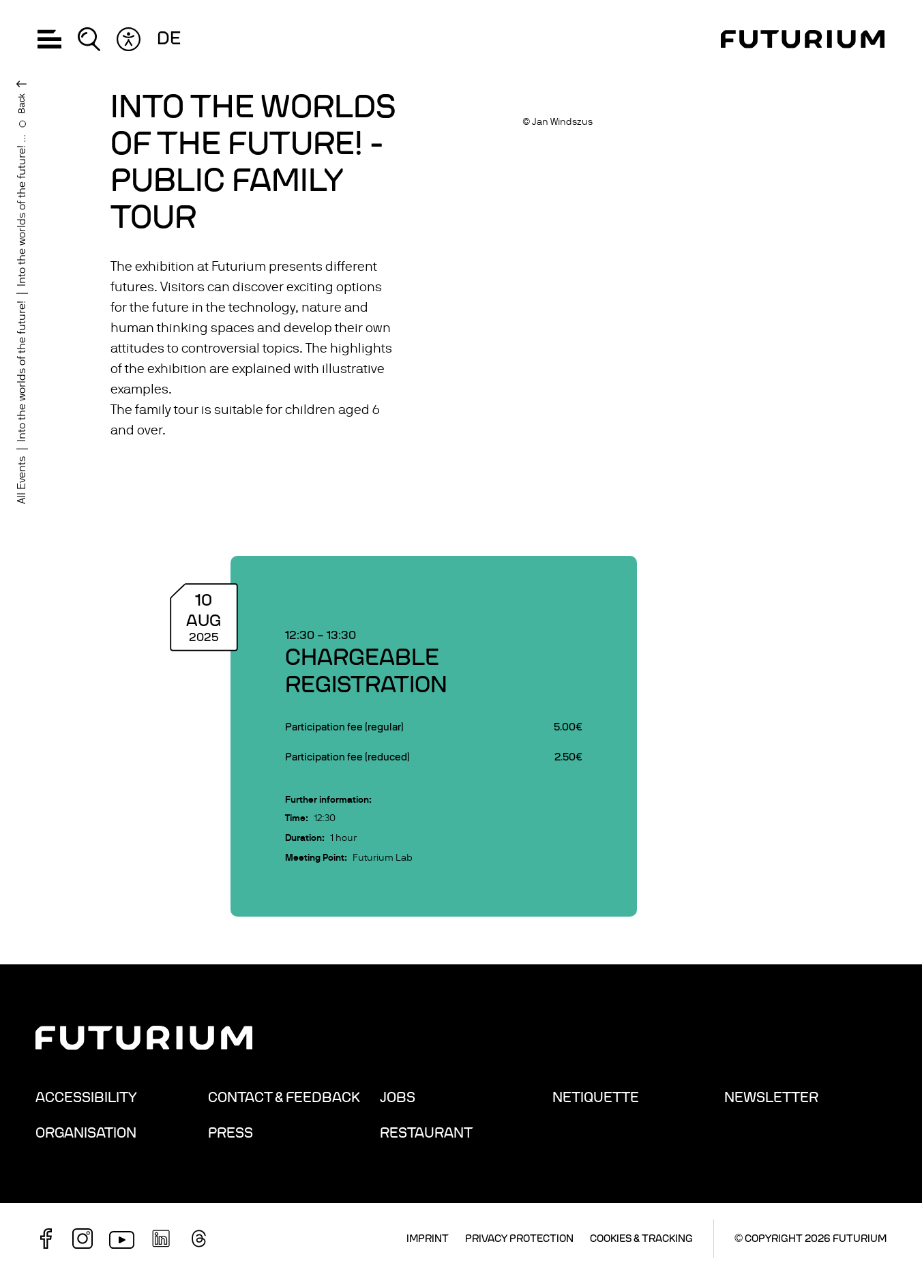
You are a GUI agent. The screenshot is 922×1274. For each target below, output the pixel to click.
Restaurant (426, 1132)
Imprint (427, 1238)
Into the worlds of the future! (22, 371)
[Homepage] (802, 39)
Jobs (397, 1097)
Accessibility (86, 1097)
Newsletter (771, 1097)
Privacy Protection (519, 1238)
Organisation (85, 1132)
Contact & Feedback (284, 1097)
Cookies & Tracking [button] (641, 1238)
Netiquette (595, 1097)
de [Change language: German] (169, 38)
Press (230, 1132)
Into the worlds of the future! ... (22, 210)
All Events (22, 480)
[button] (49, 39)
